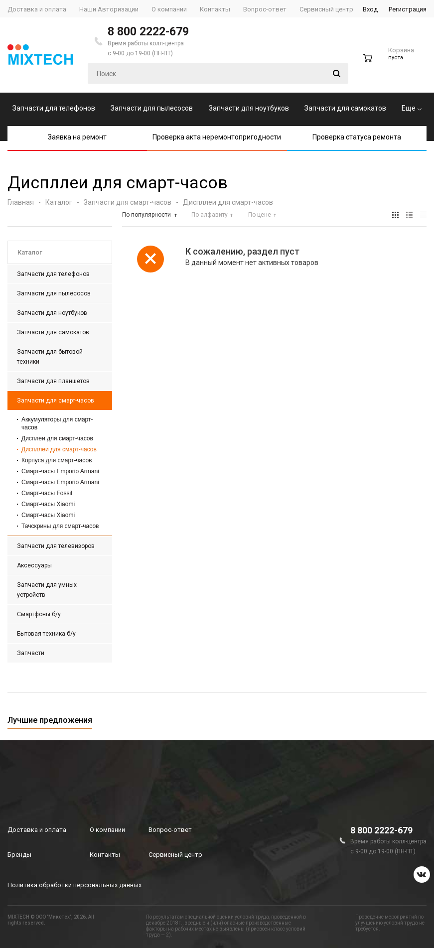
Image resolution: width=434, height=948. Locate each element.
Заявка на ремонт (77, 137)
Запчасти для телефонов (53, 108)
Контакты (105, 854)
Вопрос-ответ (170, 829)
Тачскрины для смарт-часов (60, 526)
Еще (412, 108)
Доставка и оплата (36, 829)
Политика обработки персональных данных (74, 885)
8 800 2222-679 (148, 31)
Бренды (19, 854)
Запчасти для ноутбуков (249, 108)
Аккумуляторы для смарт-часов (57, 423)
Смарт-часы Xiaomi (48, 504)
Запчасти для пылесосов (152, 108)
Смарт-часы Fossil (46, 493)
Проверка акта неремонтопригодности (216, 137)
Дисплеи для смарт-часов (57, 438)
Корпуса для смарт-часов (56, 460)
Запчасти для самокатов (345, 108)
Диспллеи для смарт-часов (59, 449)
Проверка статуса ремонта (356, 137)
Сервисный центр (175, 854)
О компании (107, 829)
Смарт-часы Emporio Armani (60, 471)
